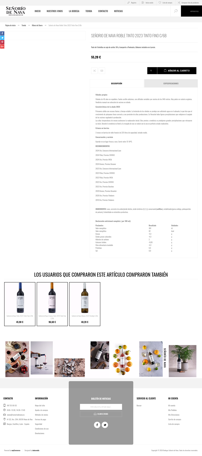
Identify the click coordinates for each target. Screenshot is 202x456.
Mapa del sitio (40, 405)
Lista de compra (173, 423)
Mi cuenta (171, 405)
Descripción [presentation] (116, 83)
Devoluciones (39, 433)
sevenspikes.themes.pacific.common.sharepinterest (2, 42)
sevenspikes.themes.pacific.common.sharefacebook (2, 33)
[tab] (117, 83)
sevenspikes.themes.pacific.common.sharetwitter (2, 38)
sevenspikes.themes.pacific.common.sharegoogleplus (2, 46)
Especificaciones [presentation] (170, 83)
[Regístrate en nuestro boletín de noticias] (101, 407)
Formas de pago (40, 419)
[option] (45, 72)
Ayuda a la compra (41, 410)
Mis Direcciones (173, 414)
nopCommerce (16, 450)
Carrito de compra (174, 419)
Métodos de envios (41, 414)
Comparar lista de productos (190, 2)
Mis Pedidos (172, 410)
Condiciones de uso (42, 428)
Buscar (139, 405)
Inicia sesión (149, 2)
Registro (133, 2)
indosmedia (35, 450)
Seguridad (38, 423)
